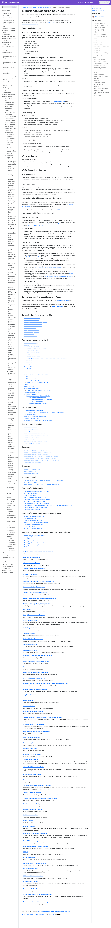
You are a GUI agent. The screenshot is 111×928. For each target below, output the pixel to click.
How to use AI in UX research (32, 509)
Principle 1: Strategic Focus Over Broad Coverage (100, 26)
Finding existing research (31, 429)
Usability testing (28, 376)
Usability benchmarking (30, 378)
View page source (98, 7)
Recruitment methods (30, 518)
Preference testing (29, 386)
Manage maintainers (98, 10)
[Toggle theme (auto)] (95, 2)
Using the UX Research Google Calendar (35, 416)
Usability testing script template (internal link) (36, 454)
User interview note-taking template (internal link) (37, 452)
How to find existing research (32, 667)
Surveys (26, 345)
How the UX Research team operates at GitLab (36, 491)
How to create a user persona (32, 392)
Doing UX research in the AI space (34, 615)
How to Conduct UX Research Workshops (35, 507)
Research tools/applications (31, 332)
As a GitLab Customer (99, 59)
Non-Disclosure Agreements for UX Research (36, 503)
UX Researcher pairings (30, 493)
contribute (51, 914)
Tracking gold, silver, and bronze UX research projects (39, 543)
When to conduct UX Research (32, 889)
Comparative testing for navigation (38, 403)
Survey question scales (33, 350)
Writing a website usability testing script (37, 382)
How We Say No (97, 40)
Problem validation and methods (33, 711)
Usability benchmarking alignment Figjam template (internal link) (41, 460)
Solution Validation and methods (33, 326)
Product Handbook (36, 7)
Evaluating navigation (30, 394)
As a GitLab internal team (100, 61)
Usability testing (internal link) (32, 473)
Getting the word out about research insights (36, 522)
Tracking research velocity (31, 541)
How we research (98, 50)
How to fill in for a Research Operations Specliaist (37, 499)
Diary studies (27, 364)
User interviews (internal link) (32, 469)
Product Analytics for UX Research (33, 443)
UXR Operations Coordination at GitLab (34, 516)
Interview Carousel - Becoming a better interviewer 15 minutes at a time (43, 480)
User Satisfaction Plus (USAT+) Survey (34, 535)
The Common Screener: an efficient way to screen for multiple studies (45, 412)
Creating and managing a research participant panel (38, 420)
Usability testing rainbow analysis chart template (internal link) (41, 456)
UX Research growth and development (34, 501)
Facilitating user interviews (31, 388)
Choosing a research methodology (34, 568)
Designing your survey (33, 346)
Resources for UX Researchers (98, 85)
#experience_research (63, 300)
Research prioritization (30, 495)
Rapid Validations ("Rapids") (32, 737)
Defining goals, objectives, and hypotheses (35, 322)
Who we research (98, 48)
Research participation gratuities (33, 520)
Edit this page (96, 8)
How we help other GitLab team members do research (100, 52)
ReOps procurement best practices (33, 524)
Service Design (51, 22)
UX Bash (26, 384)
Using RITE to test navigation (32, 841)
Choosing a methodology (31, 343)
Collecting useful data (30, 431)
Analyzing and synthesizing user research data (36, 435)
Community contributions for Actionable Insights (38, 581)
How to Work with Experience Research (101, 56)
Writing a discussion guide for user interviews (39, 390)
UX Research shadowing (30, 482)
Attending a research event (31, 418)
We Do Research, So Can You (101, 46)
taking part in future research (35, 225)
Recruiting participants (30, 414)
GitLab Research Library (30, 427)
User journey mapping (30, 372)
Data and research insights (100, 76)
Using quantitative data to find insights (34, 433)
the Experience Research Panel (32, 257)
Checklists (96, 80)
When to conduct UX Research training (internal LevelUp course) (41, 484)
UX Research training (99, 82)
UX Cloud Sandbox (29, 334)
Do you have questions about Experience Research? (100, 64)
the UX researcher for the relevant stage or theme (48, 267)
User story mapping (29, 370)
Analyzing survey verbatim (31, 437)
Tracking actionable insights (31, 545)
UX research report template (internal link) (35, 450)
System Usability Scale (33, 537)
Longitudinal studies (29, 362)
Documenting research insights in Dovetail (35, 441)
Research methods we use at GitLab (101, 71)
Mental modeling (28, 700)
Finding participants (98, 74)
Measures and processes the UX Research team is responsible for (101, 93)
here (59, 209)
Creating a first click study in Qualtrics (41, 399)
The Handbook (26, 7)
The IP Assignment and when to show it (35, 497)
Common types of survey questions (36, 348)
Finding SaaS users (29, 526)
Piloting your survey (32, 354)
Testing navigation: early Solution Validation (38, 396)
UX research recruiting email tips (33, 528)
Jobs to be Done (28, 360)
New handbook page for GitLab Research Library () (53, 911)
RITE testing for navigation (36, 401)
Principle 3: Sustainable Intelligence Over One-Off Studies (100, 36)
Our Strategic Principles (99, 23)
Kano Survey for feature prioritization (35, 689)
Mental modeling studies (30, 366)
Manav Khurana (98, 17)
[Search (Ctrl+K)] (104, 2)
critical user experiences (58, 101)
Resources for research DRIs (32, 318)
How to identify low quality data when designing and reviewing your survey (47, 358)
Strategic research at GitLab (31, 330)
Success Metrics (97, 42)
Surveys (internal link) (30, 471)
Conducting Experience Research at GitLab (99, 68)
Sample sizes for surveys (33, 352)
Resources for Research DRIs (32, 754)
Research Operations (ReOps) (30, 24)
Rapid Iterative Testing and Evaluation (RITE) (36, 374)
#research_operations (57, 306)
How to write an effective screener (33, 410)
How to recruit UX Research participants (35, 672)
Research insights (29, 439)
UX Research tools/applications (33, 876)
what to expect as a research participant (51, 224)
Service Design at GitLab (31, 759)
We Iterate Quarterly (98, 44)
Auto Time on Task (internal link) (33, 462)
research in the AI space (30, 336)
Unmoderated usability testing (32, 380)
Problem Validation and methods (33, 324)
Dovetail (71, 273)
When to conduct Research (31, 320)
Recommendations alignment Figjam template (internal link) (40, 458)
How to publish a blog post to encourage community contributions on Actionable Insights (48, 505)
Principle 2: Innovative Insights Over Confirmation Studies (100, 30)
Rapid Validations (29, 547)
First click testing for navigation (37, 397)
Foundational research (30, 328)
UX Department (47, 7)
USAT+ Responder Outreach (34, 539)
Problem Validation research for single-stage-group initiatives (42, 717)
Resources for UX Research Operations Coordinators (100, 89)
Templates (96, 78)
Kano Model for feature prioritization (34, 368)
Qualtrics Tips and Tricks (33, 356)
